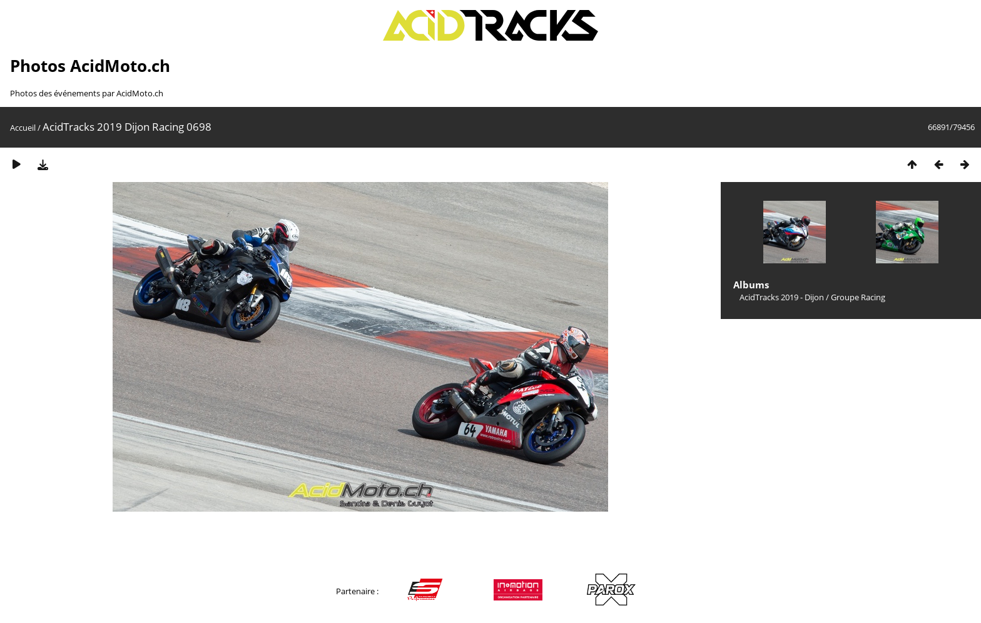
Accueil (23, 127)
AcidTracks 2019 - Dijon (782, 297)
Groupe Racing (858, 297)
